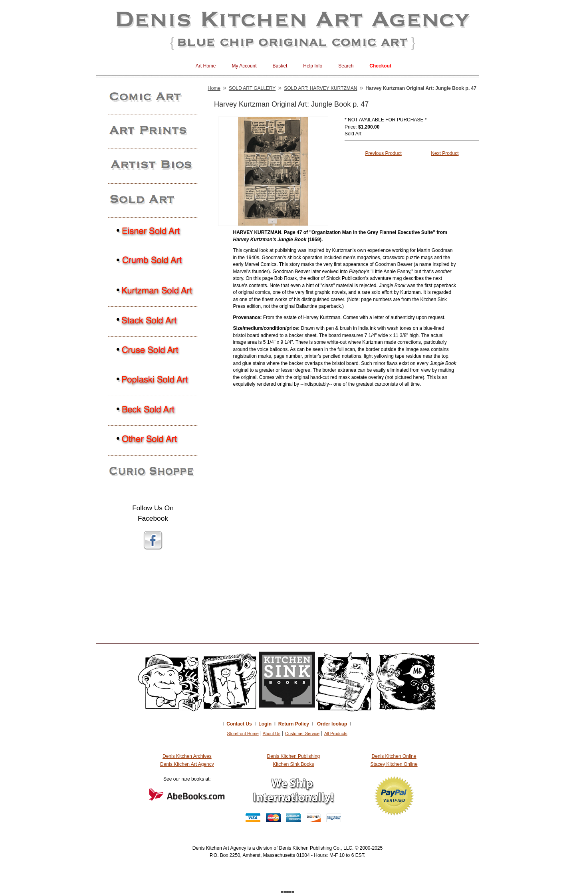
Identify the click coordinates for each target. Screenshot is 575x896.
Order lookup (332, 724)
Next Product (444, 153)
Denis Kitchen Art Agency (187, 764)
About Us (271, 733)
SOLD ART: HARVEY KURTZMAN (320, 88)
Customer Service (302, 733)
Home (214, 88)
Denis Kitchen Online (394, 756)
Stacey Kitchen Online (394, 764)
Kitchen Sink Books (293, 764)
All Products (335, 733)
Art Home (206, 66)
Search (345, 66)
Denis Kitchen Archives (187, 756)
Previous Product (383, 153)
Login (265, 724)
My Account (244, 66)
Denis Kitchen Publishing (293, 756)
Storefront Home (242, 733)
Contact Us (239, 724)
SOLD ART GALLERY (252, 88)
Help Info (312, 66)
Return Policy (293, 724)
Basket (280, 66)
